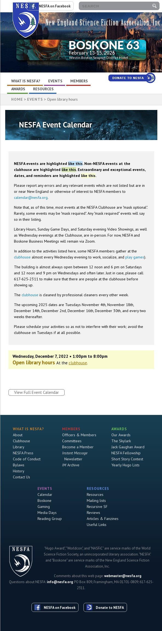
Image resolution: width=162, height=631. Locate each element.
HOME (17, 99)
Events (55, 80)
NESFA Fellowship (126, 452)
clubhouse (22, 257)
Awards (18, 88)
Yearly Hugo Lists (125, 465)
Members (79, 80)
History (18, 471)
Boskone (44, 500)
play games (134, 257)
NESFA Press (23, 452)
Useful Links (96, 524)
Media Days (47, 512)
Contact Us (21, 477)
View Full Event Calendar (36, 392)
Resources (43, 88)
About (17, 434)
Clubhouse (21, 440)
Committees (72, 440)
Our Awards (121, 434)
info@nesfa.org (60, 582)
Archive (70, 465)
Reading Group (49, 518)
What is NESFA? (25, 80)
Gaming (43, 506)
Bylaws (18, 465)
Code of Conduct (26, 458)
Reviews (93, 512)
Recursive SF (97, 506)
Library (18, 446)
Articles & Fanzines (102, 518)
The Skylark (121, 440)
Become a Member (78, 446)
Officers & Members (79, 434)
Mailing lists (96, 500)
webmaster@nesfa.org (122, 576)
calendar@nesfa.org (31, 197)
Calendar (44, 494)
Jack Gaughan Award (127, 446)
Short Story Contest (127, 458)
